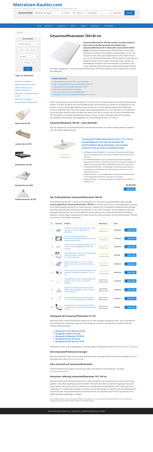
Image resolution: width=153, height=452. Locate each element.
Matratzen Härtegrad (129, 346)
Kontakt (102, 411)
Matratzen (50, 25)
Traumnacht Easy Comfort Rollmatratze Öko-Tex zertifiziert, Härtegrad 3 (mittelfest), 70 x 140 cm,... (80, 272)
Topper (85, 25)
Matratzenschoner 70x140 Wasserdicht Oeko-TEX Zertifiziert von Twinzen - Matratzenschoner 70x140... (80, 307)
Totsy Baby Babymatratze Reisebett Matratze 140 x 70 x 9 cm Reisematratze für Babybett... (79, 298)
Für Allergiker (110, 25)
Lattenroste (63, 25)
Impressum (76, 411)
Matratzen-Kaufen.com (37, 4)
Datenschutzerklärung (90, 411)
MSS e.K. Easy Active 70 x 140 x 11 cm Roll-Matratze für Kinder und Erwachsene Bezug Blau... (79, 264)
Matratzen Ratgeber (23, 81)
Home (39, 26)
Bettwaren (96, 25)
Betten (75, 25)
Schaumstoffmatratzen (59, 371)
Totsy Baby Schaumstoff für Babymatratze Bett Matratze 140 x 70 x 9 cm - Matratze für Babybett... (80, 281)
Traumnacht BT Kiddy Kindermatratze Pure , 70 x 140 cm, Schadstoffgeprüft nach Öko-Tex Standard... (80, 247)
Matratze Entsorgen (76, 359)
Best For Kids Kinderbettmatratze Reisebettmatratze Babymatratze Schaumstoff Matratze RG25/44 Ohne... (79, 238)
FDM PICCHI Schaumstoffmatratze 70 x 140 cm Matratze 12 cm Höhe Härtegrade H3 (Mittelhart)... (80, 230)
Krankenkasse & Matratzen (26, 102)
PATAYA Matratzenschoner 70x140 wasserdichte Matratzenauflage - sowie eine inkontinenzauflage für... (80, 255)
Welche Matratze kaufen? (25, 84)
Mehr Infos (130, 189)
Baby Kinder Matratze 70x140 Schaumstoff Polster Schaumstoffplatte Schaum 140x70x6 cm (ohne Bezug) (79, 290)
